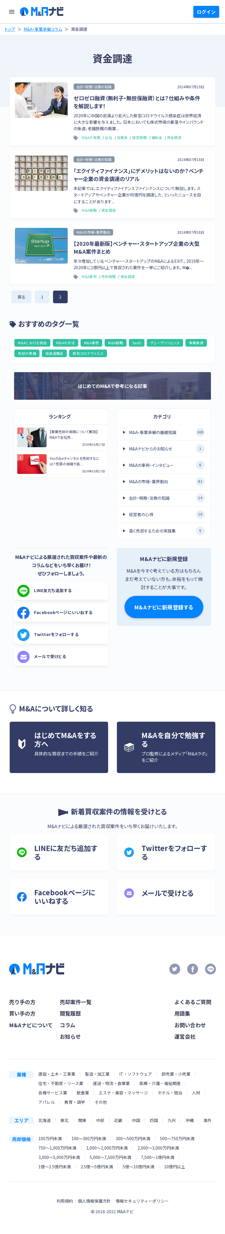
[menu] (12, 12)
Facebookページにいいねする (55, 613)
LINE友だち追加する (44, 591)
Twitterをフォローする (48, 635)
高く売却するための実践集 (167, 530)
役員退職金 (54, 353)
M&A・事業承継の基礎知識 (167, 432)
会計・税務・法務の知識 (167, 498)
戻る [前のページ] (21, 297)
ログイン (206, 11)
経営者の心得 (167, 514)
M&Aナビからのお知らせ (167, 448)
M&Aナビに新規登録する (164, 607)
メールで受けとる (41, 657)
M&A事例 (91, 342)
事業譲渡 (196, 342)
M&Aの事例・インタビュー (167, 465)
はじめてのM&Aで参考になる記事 (112, 385)
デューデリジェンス (165, 342)
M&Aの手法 (65, 342)
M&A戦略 (115, 342)
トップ (10, 29)
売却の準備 (27, 353)
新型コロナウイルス (88, 353)
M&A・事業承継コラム (43, 29)
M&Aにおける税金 (32, 342)
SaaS (136, 342)
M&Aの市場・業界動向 (167, 481)
